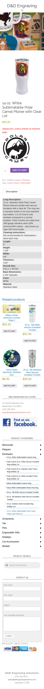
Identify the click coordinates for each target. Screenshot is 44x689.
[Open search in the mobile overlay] (22, 565)
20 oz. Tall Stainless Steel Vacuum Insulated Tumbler (23, 498)
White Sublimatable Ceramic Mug (19, 483)
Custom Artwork (13, 183)
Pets (4, 528)
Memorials (7, 445)
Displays (6, 537)
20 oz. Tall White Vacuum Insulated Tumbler (23, 492)
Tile (4, 523)
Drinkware (26, 180)
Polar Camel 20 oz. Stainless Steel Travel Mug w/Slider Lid (22, 470)
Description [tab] (12, 191)
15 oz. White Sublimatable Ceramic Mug (21, 457)
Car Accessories (10, 541)
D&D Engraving (22, 5)
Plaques (6, 449)
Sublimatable (25, 183)
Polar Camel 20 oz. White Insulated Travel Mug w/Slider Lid (22, 477)
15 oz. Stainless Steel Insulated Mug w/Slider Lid (20, 505)
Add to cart (19, 170)
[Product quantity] (6, 171)
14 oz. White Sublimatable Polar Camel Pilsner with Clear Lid (21, 512)
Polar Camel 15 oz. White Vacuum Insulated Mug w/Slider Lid (23, 463)
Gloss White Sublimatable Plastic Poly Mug (22, 488)
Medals (6, 546)
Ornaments (8, 518)
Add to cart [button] (9, 331)
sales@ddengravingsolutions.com (16, 412)
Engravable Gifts (11, 532)
